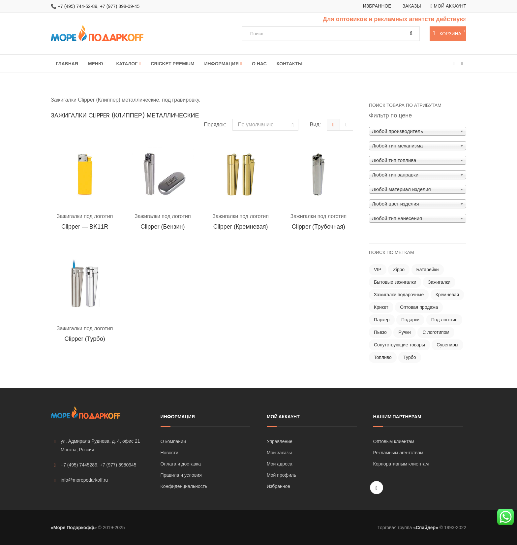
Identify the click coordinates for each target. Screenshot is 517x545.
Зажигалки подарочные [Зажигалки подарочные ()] (399, 294)
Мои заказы (279, 452)
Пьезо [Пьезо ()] (380, 332)
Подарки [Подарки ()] (410, 319)
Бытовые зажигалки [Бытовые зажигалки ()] (395, 282)
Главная (67, 63)
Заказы (412, 6)
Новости (169, 452)
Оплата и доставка (181, 463)
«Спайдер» (425, 527)
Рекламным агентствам (398, 452)
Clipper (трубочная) (318, 226)
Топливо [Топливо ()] (383, 357)
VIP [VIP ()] (377, 269)
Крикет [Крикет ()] (381, 307)
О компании (173, 441)
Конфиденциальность (184, 486)
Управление (279, 441)
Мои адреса (279, 463)
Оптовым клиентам (393, 441)
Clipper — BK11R (84, 226)
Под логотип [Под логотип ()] (444, 319)
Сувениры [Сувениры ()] (447, 344)
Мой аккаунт (450, 6)
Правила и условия (181, 475)
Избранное (377, 6)
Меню (95, 63)
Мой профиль (281, 475)
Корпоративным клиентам (401, 463)
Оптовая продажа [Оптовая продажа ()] (419, 307)
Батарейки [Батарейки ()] (427, 269)
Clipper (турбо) (85, 339)
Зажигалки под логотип (85, 216)
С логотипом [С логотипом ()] (435, 332)
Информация (221, 63)
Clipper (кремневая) (240, 226)
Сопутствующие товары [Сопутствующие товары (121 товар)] (399, 344)
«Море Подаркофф (72, 527)
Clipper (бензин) (162, 226)
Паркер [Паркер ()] (382, 319)
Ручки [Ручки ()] (404, 332)
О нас (259, 63)
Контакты (289, 63)
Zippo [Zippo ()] (399, 269)
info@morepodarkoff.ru (81, 480)
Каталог (127, 63)
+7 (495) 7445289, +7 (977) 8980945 (95, 465)
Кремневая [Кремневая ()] (447, 294)
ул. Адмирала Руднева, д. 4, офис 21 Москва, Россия (97, 445)
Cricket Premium (172, 63)
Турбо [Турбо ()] (409, 357)
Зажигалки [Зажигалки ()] (439, 282)
